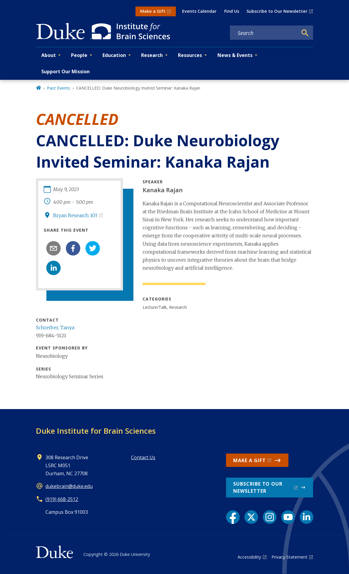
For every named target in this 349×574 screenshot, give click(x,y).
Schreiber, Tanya (55, 327)
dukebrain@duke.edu (69, 486)
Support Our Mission (65, 71)
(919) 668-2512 (61, 499)
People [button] (79, 55)
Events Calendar (199, 11)
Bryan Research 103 (75, 215)
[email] (53, 248)
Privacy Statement (289, 557)
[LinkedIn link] (306, 517)
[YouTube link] (288, 517)
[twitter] (92, 248)
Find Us (231, 11)
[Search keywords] (263, 32)
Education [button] (114, 55)
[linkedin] (53, 267)
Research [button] (152, 55)
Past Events (58, 88)
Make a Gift (152, 11)
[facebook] (73, 248)
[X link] (251, 517)
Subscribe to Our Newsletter (277, 11)
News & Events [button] (234, 55)
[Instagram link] (270, 517)
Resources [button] (190, 55)
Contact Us (143, 457)
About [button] (48, 55)
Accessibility (249, 557)
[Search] (305, 32)
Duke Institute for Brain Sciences (96, 430)
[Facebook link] (233, 517)
